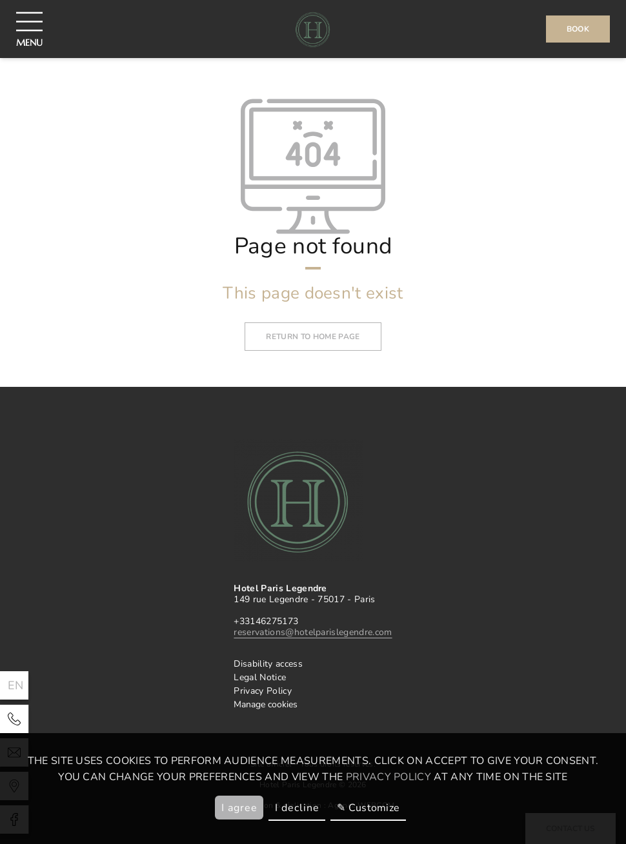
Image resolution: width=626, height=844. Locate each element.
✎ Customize (368, 808)
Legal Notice (260, 677)
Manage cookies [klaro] (266, 704)
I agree (239, 808)
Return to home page (312, 336)
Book (578, 29)
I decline (297, 808)
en (16, 685)
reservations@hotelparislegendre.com (313, 632)
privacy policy (388, 777)
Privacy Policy (262, 691)
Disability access (268, 664)
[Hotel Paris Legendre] (14, 719)
